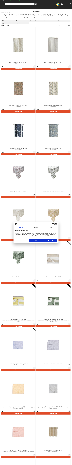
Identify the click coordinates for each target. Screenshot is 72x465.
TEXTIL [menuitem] (7, 7)
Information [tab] (36, 227)
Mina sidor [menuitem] (64, 4)
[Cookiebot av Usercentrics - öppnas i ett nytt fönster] (53, 224)
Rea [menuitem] (36, 7)
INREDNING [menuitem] (13, 7)
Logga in (38, 461)
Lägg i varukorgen (7, 46)
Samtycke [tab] (21, 227)
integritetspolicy (60, 445)
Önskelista (38, 462)
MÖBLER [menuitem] (21, 7)
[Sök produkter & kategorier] (30, 4)
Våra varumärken (21, 462)
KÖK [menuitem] (17, 7)
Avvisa (35, 240)
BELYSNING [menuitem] (2, 7)
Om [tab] (51, 227)
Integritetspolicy (21, 459)
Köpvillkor (38, 458)
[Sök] (40, 4)
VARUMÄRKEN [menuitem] (41, 7)
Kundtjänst (38, 457)
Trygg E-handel (21, 457)
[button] (68, 4)
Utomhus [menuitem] (27, 7)
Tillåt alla (50, 240)
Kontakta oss (21, 460)
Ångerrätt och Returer (22, 458)
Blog (19, 461)
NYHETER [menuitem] (32, 7)
